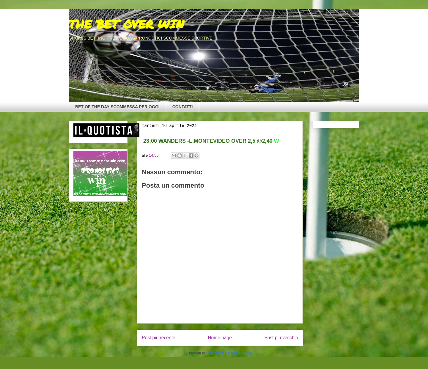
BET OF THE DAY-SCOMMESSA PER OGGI (117, 106)
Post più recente (158, 337)
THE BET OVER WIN (126, 23)
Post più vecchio (281, 337)
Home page (220, 337)
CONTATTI (182, 106)
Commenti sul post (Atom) (228, 353)
